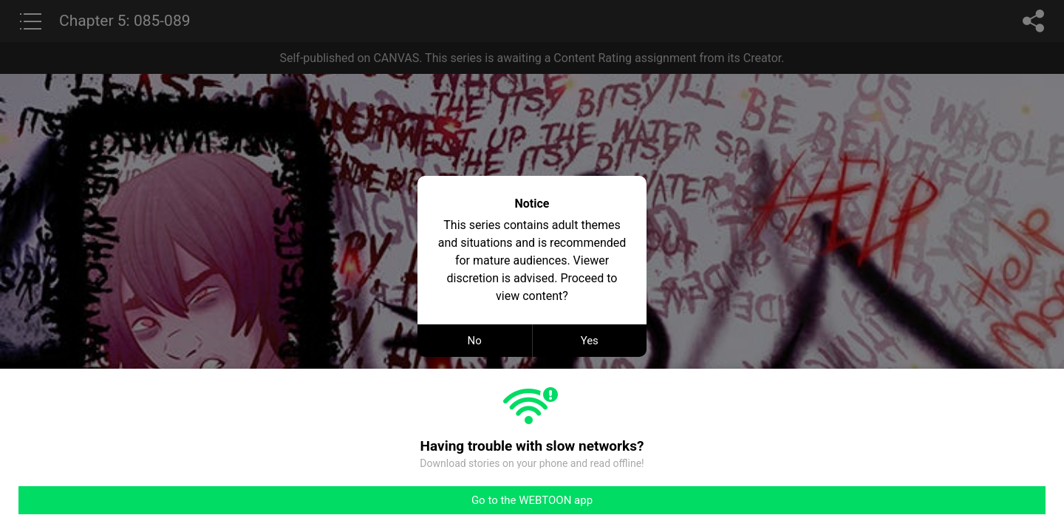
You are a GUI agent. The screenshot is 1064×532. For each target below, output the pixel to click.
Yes (589, 340)
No (475, 340)
